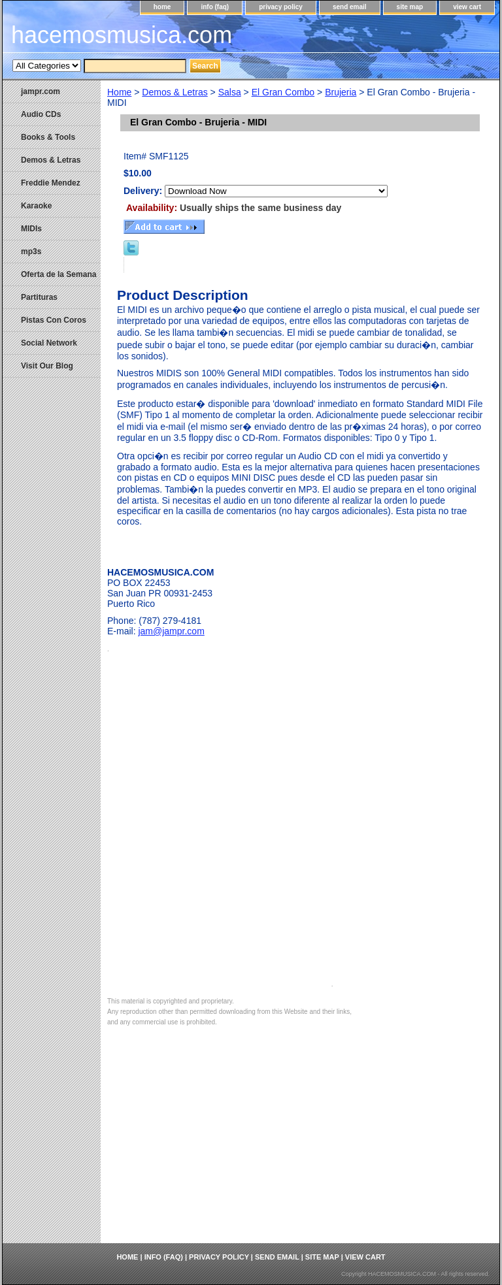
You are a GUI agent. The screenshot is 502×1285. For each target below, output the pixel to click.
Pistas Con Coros (53, 320)
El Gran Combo (283, 92)
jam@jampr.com (171, 631)
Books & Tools (48, 137)
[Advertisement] (300, 1145)
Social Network (49, 343)
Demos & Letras (174, 92)
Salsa (229, 92)
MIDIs (31, 228)
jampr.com (40, 91)
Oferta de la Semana (58, 274)
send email (350, 6)
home (162, 6)
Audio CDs (41, 114)
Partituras (39, 297)
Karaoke (36, 205)
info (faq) (215, 6)
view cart (467, 6)
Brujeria (340, 92)
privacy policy (281, 6)
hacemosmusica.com (121, 35)
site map (410, 6)
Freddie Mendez (50, 182)
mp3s (31, 251)
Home (119, 92)
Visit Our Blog (47, 365)
